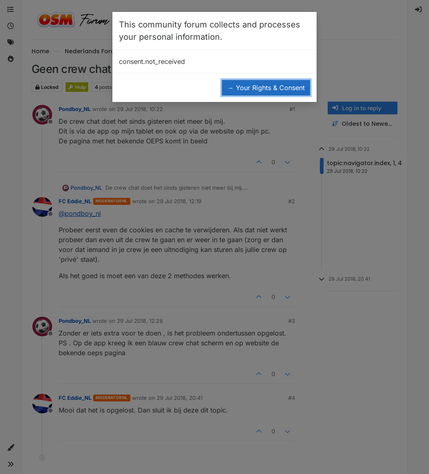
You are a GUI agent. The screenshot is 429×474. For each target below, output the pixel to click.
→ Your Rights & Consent (266, 88)
